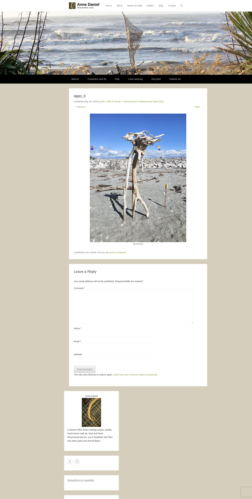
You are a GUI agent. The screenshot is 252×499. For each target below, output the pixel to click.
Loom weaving (135, 79)
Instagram (77, 461)
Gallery (150, 5)
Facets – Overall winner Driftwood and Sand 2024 (139, 101)
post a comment (118, 252)
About (119, 5)
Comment (79, 288)
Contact (172, 5)
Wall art (75, 79)
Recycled (156, 79)
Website (78, 354)
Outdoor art (175, 79)
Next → (198, 107)
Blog (161, 5)
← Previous (79, 107)
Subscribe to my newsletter (80, 480)
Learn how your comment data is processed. (135, 374)
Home (109, 5)
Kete (117, 79)
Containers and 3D (97, 79)
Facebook (70, 461)
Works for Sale (134, 5)
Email (77, 341)
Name (77, 328)
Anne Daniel (88, 4)
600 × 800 (106, 101)
